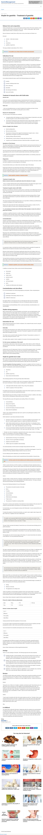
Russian (1, 834)
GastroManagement (8, 2)
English (2, 9)
